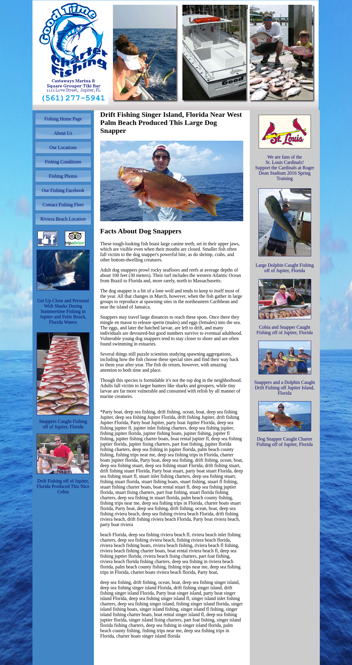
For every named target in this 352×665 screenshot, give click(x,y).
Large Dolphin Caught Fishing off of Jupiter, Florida (284, 268)
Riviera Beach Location (63, 218)
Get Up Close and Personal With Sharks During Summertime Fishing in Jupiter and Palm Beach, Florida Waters (63, 311)
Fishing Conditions (63, 161)
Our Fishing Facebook (63, 190)
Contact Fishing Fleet (63, 204)
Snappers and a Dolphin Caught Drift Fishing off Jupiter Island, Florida (284, 388)
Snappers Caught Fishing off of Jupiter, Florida (63, 424)
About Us (63, 133)
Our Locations (63, 147)
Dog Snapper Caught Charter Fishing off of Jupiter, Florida (285, 441)
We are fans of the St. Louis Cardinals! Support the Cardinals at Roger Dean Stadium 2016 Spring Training (284, 167)
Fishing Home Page (63, 118)
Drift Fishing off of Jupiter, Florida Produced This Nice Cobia (63, 486)
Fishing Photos (63, 176)
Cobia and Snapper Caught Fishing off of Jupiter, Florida (285, 330)
